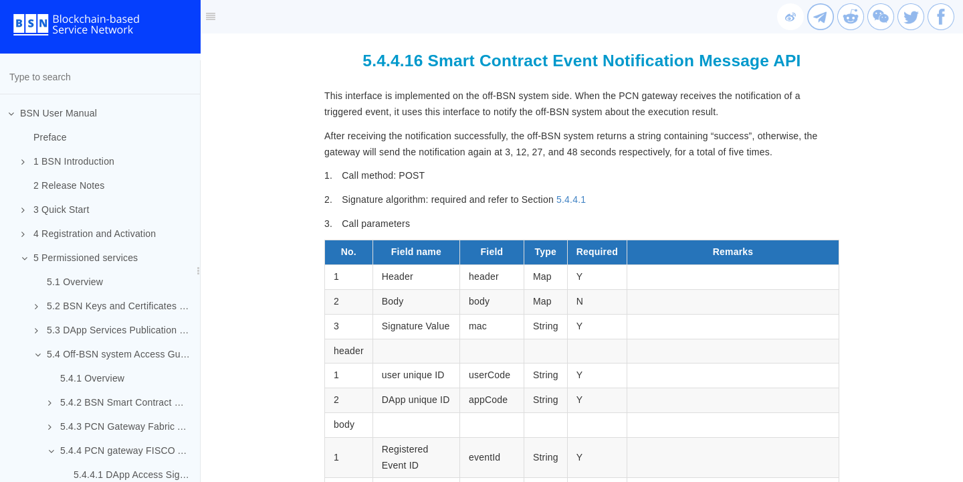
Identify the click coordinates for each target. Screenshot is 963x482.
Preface (50, 137)
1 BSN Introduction (67, 161)
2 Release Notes (69, 185)
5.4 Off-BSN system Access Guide (114, 354)
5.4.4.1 (571, 199)
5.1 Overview (75, 281)
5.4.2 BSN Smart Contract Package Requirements (124, 402)
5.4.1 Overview (92, 378)
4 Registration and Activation (88, 233)
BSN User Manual (52, 113)
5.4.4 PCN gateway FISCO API (120, 450)
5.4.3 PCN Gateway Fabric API (120, 426)
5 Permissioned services (79, 257)
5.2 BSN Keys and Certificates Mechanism (117, 306)
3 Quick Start (55, 209)
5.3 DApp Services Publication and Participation (117, 330)
